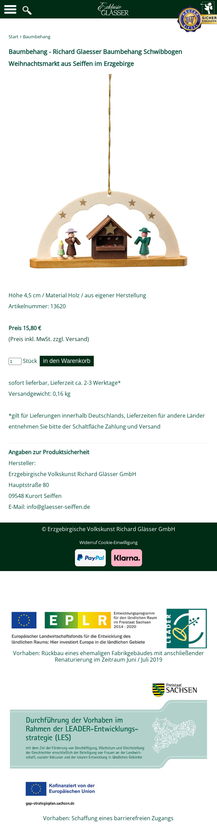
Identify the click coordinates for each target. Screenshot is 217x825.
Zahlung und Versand (133, 426)
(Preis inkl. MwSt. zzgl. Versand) (49, 339)
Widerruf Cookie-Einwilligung (108, 542)
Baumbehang (36, 36)
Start (13, 36)
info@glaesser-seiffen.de (58, 507)
